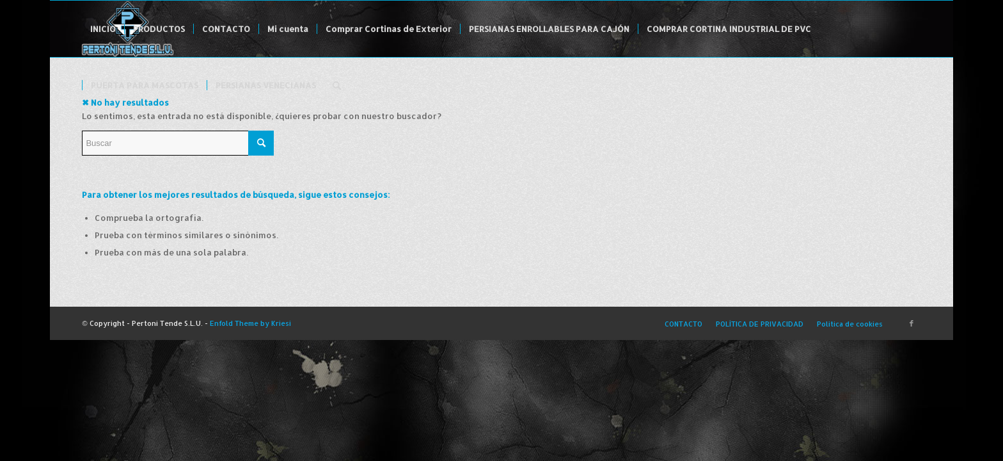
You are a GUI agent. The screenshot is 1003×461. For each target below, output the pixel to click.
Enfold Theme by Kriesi (250, 323)
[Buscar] (336, 85)
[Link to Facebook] (911, 323)
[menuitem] (103, 29)
